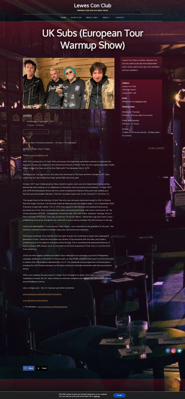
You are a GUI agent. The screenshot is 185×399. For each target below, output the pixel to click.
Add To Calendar (36, 132)
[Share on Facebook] (28, 368)
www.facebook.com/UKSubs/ (35, 300)
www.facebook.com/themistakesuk (52, 306)
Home (63, 17)
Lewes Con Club (92, 5)
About (105, 17)
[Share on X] (42, 368)
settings (97, 396)
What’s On (76, 17)
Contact (120, 17)
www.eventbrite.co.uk (39, 155)
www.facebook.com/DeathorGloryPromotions (42, 294)
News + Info (92, 17)
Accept (119, 395)
